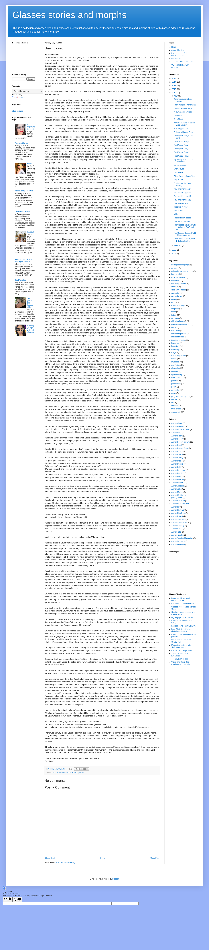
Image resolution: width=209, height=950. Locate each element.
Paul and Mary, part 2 (182, 196)
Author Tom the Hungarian (182, 538)
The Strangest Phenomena (185, 105)
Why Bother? (179, 180)
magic (173, 352)
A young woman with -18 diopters (30, 329)
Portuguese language (180, 265)
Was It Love (178, 172)
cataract (174, 287)
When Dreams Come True (184, 176)
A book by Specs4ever (24, 191)
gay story (175, 318)
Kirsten (30, 164)
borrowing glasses (178, 284)
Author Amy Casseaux (180, 429)
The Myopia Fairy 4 (22, 211)
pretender (175, 390)
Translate (19, 98)
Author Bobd (176, 445)
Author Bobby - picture (180, 442)
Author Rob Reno (178, 513)
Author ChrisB (177, 455)
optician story (176, 374)
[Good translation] (7, 899)
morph (174, 359)
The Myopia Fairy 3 (181, 149)
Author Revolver (178, 510)
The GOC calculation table (182, 62)
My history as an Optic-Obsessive (183, 160)
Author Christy (177, 458)
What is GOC (176, 59)
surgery (174, 406)
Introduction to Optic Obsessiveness (179, 54)
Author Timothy (177, 535)
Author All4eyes (177, 426)
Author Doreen (177, 464)
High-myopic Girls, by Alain (182, 617)
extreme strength (178, 305)
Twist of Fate (179, 116)
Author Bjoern (177, 436)
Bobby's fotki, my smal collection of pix (180, 599)
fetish (173, 312)
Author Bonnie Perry (179, 448)
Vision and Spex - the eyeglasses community (180, 663)
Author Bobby (177, 439)
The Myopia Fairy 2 (181, 152)
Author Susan (177, 529)
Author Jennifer (177, 486)
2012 (174, 89)
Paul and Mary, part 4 (182, 189)
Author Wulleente (178, 541)
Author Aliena (176, 423)
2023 (174, 78)
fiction (68, 772)
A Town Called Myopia (183, 112)
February (178, 245)
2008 (174, 250)
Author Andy (176, 433)
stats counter (17, 111)
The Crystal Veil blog (179, 659)
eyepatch (175, 309)
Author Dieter (176, 461)
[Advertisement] (24, 389)
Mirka (176, 214)
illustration (175, 330)
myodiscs (175, 362)
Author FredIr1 (177, 473)
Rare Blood (178, 119)
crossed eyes (176, 296)
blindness (175, 280)
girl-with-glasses (78, 772)
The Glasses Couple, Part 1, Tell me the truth (184, 240)
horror (173, 327)
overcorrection (177, 377)
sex (172, 402)
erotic (173, 302)
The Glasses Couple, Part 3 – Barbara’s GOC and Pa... (185, 227)
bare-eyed (175, 274)
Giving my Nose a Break (183, 132)
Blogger (115, 879)
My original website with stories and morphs (181, 646)
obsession (175, 368)
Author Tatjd (176, 532)
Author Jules (176, 489)
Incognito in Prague (181, 207)
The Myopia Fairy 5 (181, 141)
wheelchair (175, 412)
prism (173, 393)
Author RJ (175, 507)
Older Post (154, 858)
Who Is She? (179, 211)
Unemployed (179, 169)
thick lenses (176, 409)
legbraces (175, 343)
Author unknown (178, 544)
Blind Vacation (20, 280)
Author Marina (177, 492)
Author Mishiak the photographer (179, 496)
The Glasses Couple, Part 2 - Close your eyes (185, 234)
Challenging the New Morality (182, 184)
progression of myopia (180, 396)
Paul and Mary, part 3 (182, 193)
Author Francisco (178, 470)
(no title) (30, 232)
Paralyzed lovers (21, 143)
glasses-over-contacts (180, 324)
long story (175, 346)
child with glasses (178, 290)
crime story (175, 293)
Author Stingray (177, 526)
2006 (174, 254)
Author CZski (176, 451)
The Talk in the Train (182, 221)
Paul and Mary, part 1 (182, 200)
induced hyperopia (178, 334)
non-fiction (175, 365)
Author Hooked (177, 480)
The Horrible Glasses (182, 218)
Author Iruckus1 (177, 483)
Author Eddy (176, 467)
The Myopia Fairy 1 (181, 156)
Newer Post (50, 858)
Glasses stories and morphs (69, 15)
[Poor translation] (17, 899)
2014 (174, 82)
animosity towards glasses (182, 271)
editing (174, 299)
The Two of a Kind (181, 203)
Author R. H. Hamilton (180, 504)
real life (174, 399)
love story (175, 349)
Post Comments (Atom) (65, 862)
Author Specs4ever (58, 772)
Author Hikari (176, 476)
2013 (174, 85)
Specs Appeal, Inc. (181, 128)
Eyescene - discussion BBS (182, 604)
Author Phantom (178, 501)
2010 (174, 93)
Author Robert (177, 516)
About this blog (177, 50)
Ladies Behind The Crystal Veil (183, 626)
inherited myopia (178, 340)
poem (173, 387)
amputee (175, 268)
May (176, 96)
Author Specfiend (178, 519)
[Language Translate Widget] (27, 91)
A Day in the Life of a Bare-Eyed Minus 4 (23, 260)
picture (174, 381)
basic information (178, 277)
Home (102, 858)
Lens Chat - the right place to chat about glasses (183, 630)
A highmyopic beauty (31, 127)
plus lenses (176, 384)
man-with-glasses (178, 356)
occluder (174, 371)
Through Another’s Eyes (183, 108)
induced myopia (177, 337)
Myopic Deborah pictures (181, 650)
